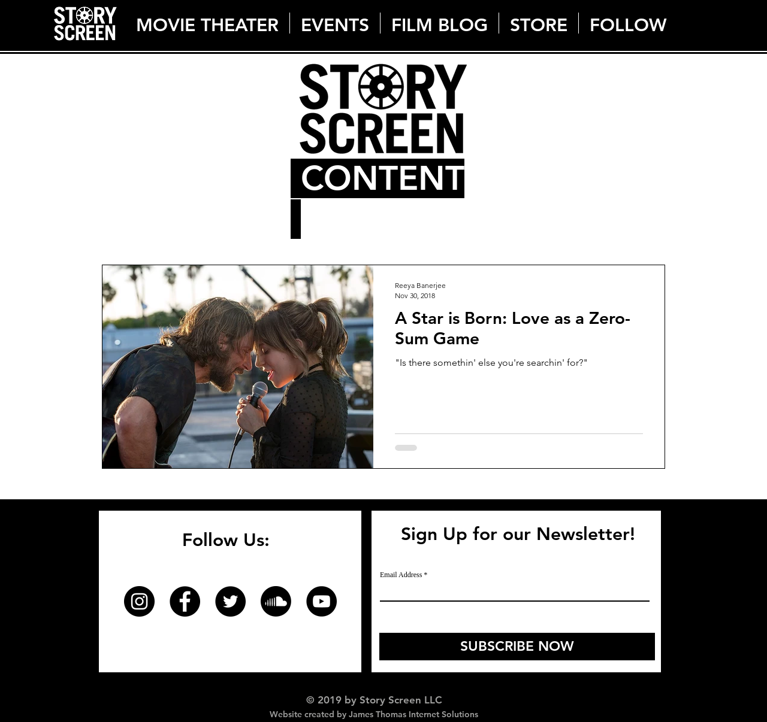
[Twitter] (230, 601)
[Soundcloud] (276, 601)
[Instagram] (139, 601)
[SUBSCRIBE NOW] (517, 646)
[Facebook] (185, 601)
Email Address (401, 574)
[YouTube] (321, 601)
